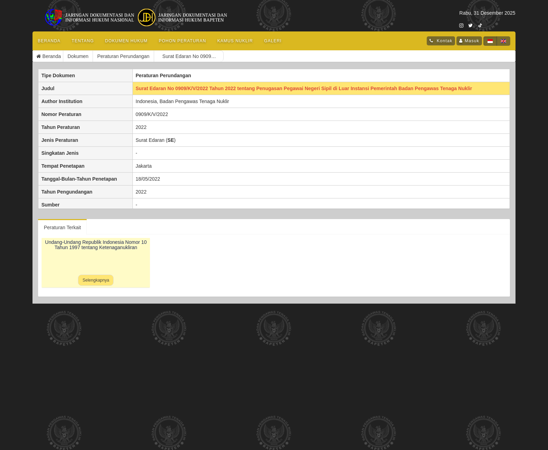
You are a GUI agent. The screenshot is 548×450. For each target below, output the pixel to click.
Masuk (471, 40)
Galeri (273, 40)
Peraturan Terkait (62, 227)
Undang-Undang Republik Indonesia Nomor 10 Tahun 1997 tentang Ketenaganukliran (96, 244)
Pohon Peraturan (182, 40)
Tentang (83, 40)
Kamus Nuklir (235, 40)
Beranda (49, 40)
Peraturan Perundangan (93, 56)
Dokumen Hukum (126, 40)
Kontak (443, 40)
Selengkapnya (95, 280)
